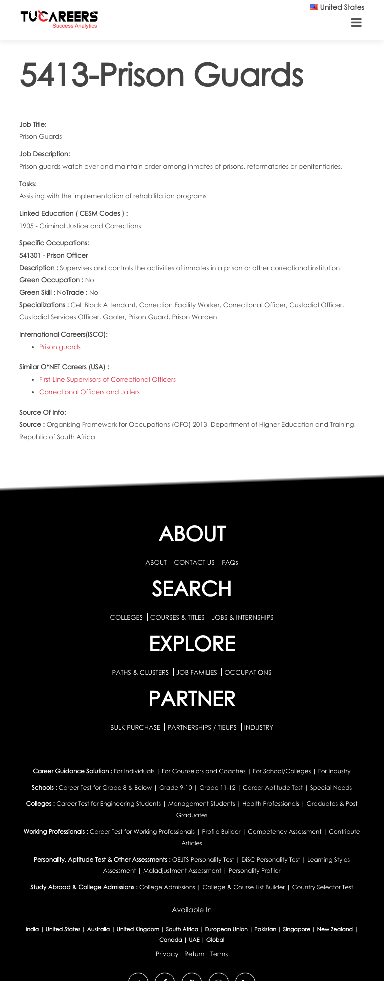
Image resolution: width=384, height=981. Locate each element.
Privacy (167, 954)
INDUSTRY (259, 727)
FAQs (230, 562)
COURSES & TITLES (177, 617)
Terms (219, 954)
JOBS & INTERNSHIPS (243, 617)
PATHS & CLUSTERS (141, 672)
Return (194, 954)
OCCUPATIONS (248, 672)
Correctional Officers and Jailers (90, 392)
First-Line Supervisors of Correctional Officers (108, 379)
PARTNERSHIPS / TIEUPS (203, 727)
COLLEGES (126, 617)
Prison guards (60, 347)
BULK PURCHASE (136, 727)
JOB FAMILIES (197, 672)
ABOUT (156, 562)
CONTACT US (194, 562)
